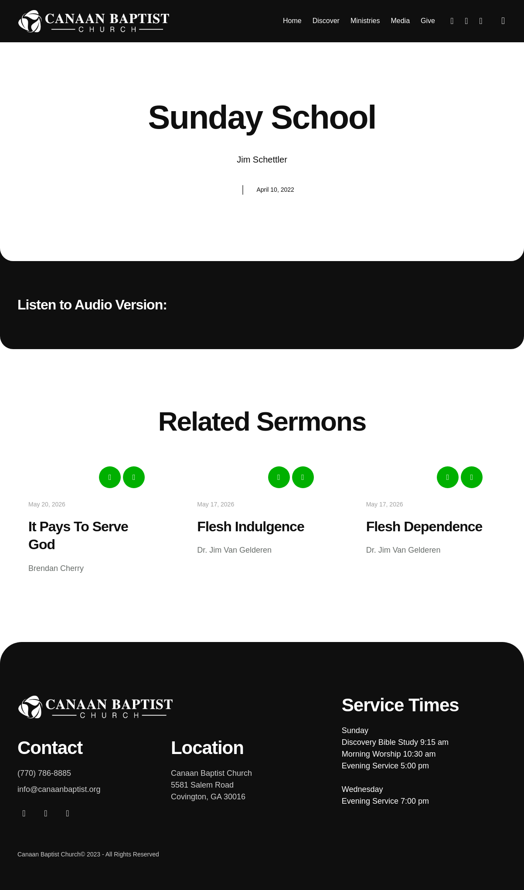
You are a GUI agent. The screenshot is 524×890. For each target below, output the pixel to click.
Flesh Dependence (424, 526)
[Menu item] (292, 21)
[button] (503, 21)
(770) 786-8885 (44, 773)
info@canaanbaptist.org (58, 789)
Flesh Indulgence (250, 526)
